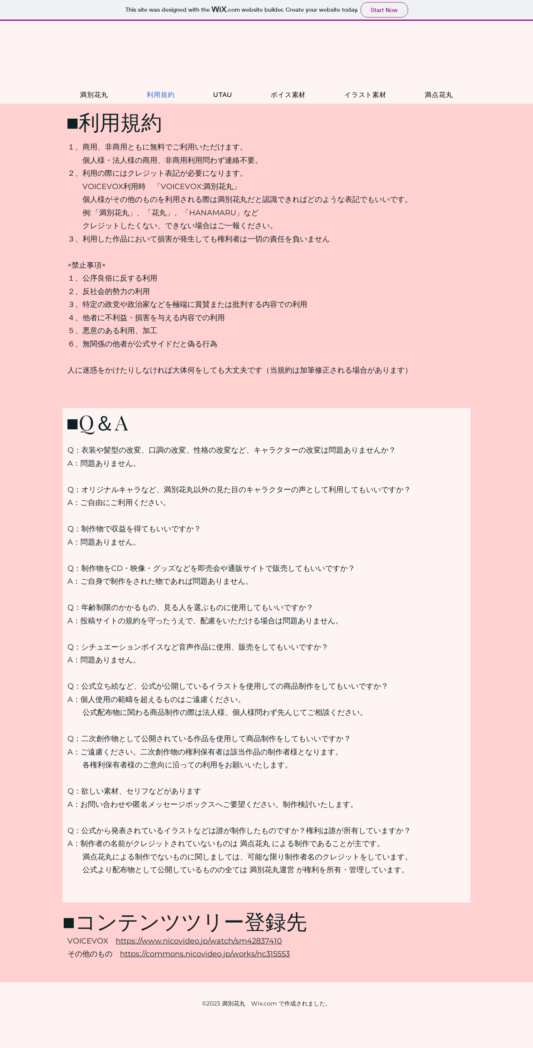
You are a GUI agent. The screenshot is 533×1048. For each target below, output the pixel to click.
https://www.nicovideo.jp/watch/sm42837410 (199, 941)
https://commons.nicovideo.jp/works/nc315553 (205, 953)
